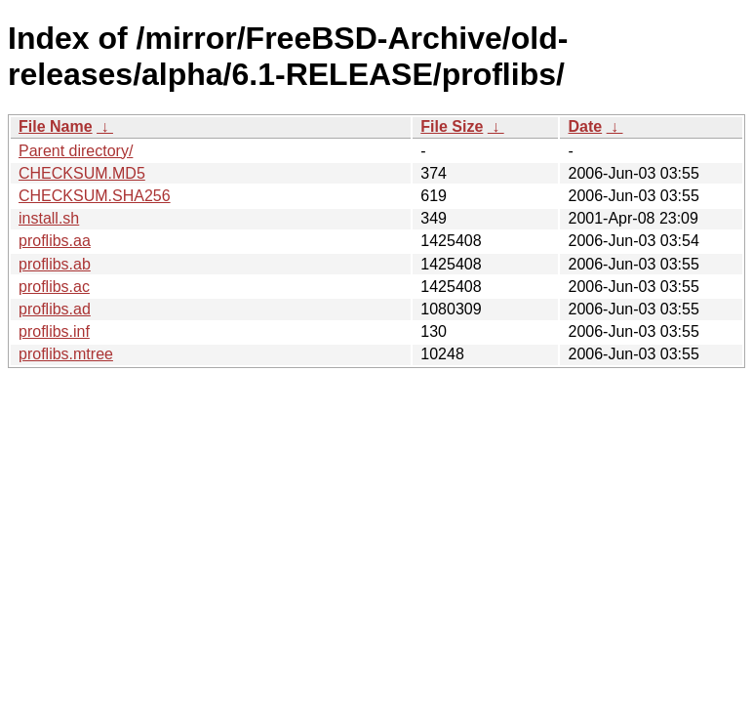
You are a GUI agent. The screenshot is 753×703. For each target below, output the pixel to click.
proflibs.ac (54, 286)
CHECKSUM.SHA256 (95, 195)
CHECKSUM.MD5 (82, 173)
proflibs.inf (54, 331)
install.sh (49, 218)
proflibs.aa (55, 240)
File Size (451, 126)
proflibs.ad (55, 309)
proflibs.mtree (66, 354)
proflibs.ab (55, 264)
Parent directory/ (76, 151)
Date (585, 126)
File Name (56, 126)
